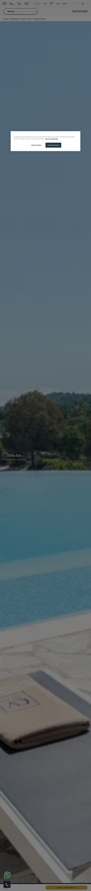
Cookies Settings (36, 145)
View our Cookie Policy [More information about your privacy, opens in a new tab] (51, 139)
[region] (45, 141)
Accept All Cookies (53, 145)
